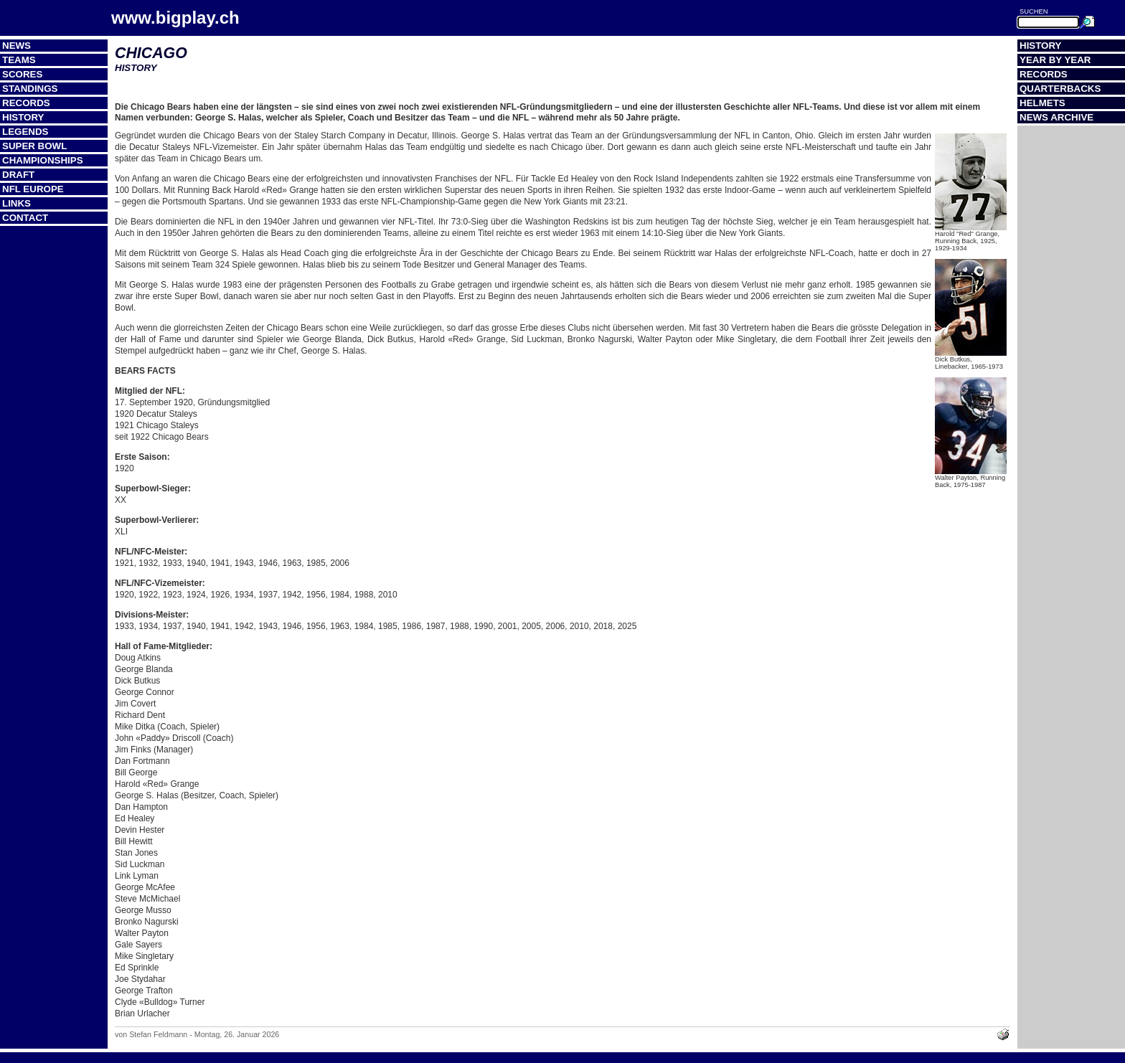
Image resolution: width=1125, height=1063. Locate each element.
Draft (18, 174)
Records (26, 103)
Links (16, 203)
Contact (25, 217)
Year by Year (1055, 60)
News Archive (1056, 117)
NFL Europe (33, 189)
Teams (19, 60)
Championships (42, 160)
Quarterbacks (1060, 88)
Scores (22, 74)
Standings (30, 88)
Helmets (1042, 103)
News (16, 45)
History (23, 117)
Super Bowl (34, 146)
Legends (25, 131)
